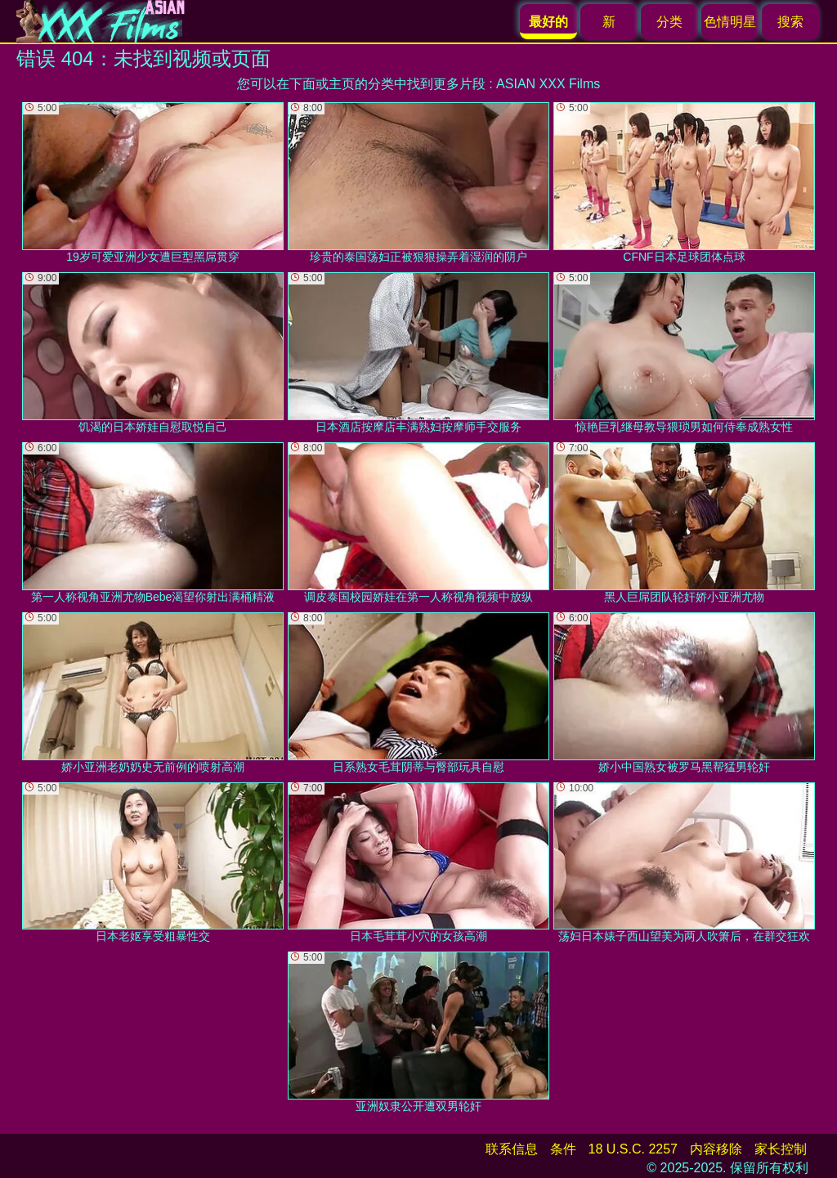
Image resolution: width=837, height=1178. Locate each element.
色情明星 (730, 22)
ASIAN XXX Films (548, 84)
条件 (563, 1149)
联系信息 (512, 1149)
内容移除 (716, 1149)
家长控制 (780, 1149)
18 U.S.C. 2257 (633, 1149)
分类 (669, 22)
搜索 (790, 22)
